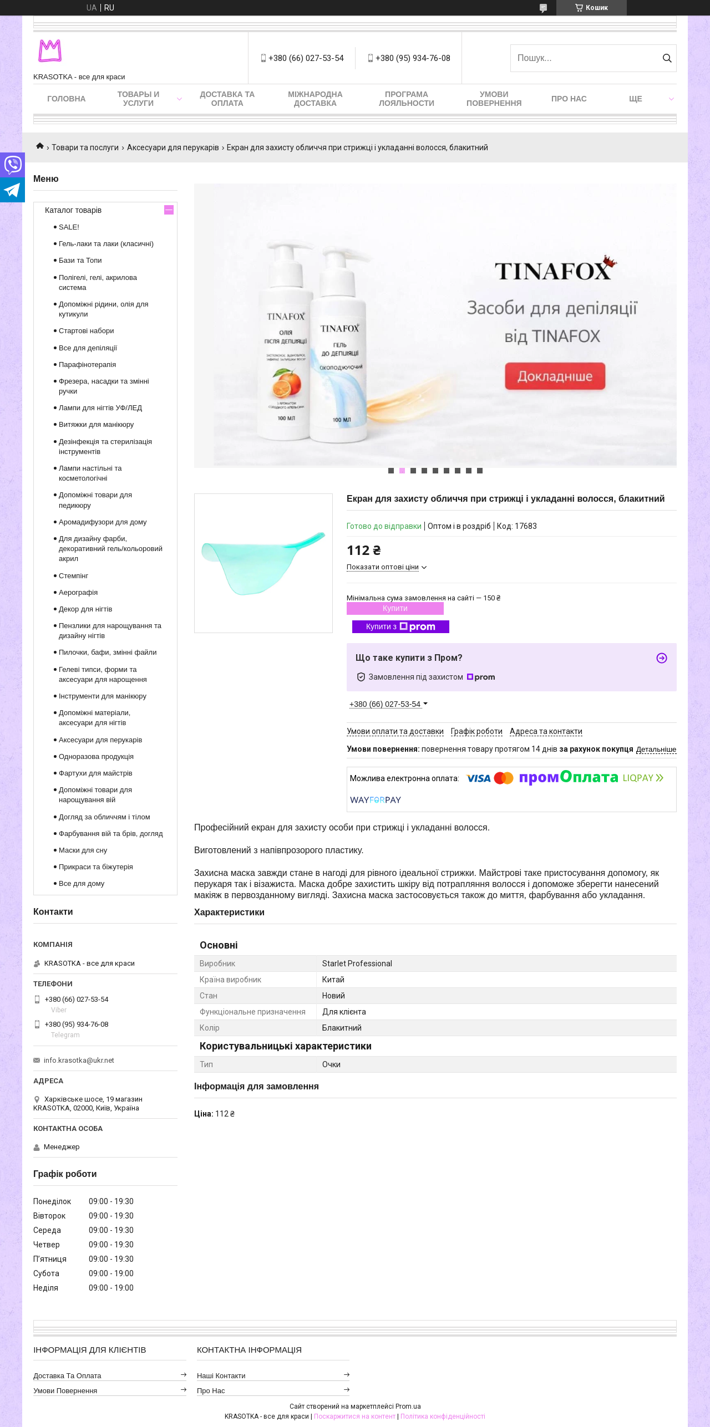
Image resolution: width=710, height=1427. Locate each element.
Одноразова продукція (96, 756)
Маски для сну (83, 850)
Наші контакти (221, 1376)
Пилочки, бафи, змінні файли (107, 652)
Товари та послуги (85, 147)
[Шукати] (667, 58)
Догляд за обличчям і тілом (104, 817)
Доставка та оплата (227, 99)
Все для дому (81, 883)
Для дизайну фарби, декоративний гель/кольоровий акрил (111, 548)
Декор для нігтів (85, 609)
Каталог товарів (73, 210)
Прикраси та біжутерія (96, 867)
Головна (66, 98)
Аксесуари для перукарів (173, 147)
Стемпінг (73, 576)
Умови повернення (493, 99)
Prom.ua (408, 1406)
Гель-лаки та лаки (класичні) (106, 243)
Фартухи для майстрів (96, 773)
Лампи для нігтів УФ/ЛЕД (100, 408)
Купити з (400, 627)
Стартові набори (86, 331)
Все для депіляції (88, 348)
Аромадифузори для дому (103, 522)
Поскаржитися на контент (354, 1416)
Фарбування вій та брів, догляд (111, 833)
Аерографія (78, 592)
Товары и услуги (139, 99)
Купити (395, 608)
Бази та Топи (80, 260)
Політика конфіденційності (442, 1416)
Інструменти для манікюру (102, 696)
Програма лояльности (406, 99)
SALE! (69, 227)
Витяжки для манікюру (96, 424)
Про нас (569, 98)
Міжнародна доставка (315, 99)
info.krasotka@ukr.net (79, 1060)
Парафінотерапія (87, 364)
